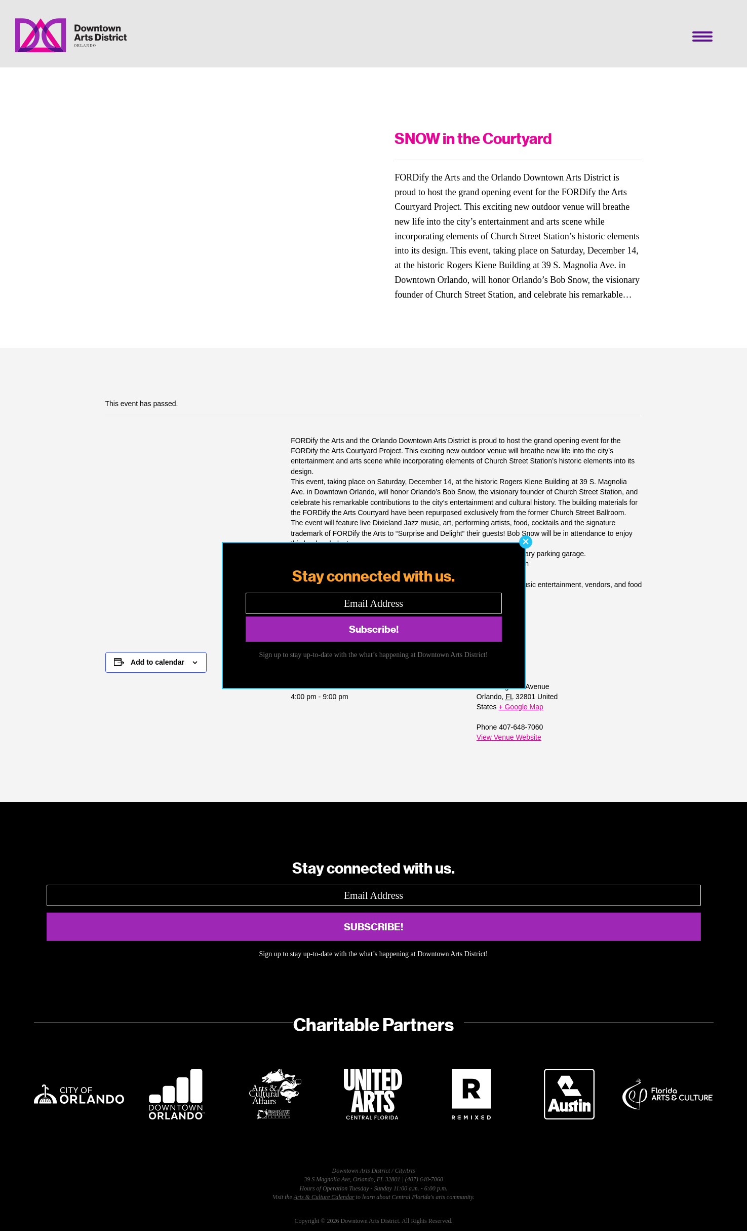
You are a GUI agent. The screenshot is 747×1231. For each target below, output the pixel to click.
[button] (525, 542)
